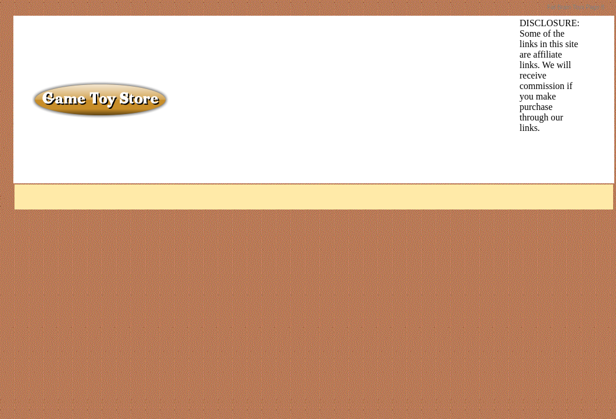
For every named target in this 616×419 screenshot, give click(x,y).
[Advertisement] (327, 99)
